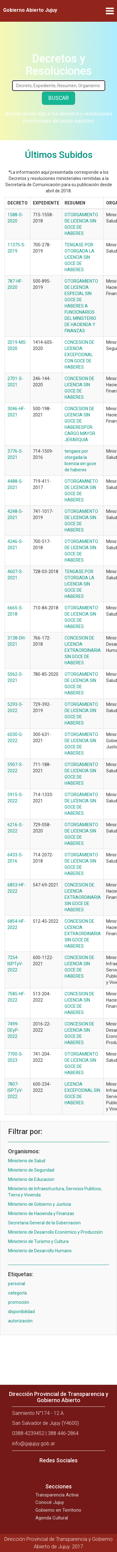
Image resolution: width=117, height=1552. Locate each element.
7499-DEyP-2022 (13, 1030)
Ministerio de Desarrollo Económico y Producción (55, 1232)
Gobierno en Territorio (58, 1510)
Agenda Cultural (51, 1518)
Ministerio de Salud (26, 1160)
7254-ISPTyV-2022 (15, 963)
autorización (20, 1320)
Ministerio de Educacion (31, 1179)
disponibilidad (21, 1311)
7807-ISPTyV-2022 (15, 1090)
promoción (18, 1302)
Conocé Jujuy (49, 1502)
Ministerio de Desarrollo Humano (40, 1250)
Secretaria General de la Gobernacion (44, 1222)
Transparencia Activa (57, 1495)
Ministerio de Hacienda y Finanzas (41, 1213)
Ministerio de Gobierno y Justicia (39, 1204)
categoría (17, 1292)
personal (16, 1283)
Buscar (58, 98)
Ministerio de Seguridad (31, 1170)
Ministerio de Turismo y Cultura (38, 1241)
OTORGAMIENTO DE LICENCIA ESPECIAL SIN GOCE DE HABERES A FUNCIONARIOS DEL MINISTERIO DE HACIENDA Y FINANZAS (81, 306)
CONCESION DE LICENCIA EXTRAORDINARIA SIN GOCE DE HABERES (83, 650)
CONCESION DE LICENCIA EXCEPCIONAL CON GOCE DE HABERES (79, 355)
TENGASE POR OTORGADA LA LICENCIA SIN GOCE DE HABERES (79, 257)
